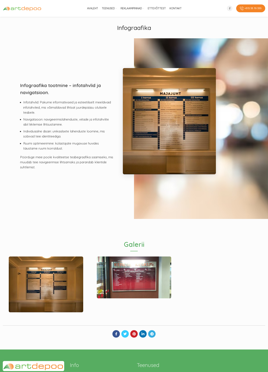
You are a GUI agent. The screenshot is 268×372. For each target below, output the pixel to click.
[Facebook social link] (229, 8)
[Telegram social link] (152, 334)
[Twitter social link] (125, 334)
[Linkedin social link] (143, 334)
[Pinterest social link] (134, 334)
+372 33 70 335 (250, 8)
